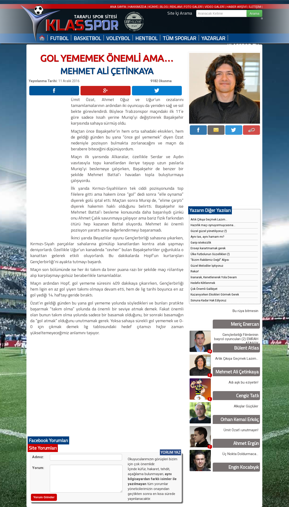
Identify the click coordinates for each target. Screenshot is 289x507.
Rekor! (195, 271)
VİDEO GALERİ (215, 6)
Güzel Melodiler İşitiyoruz (207, 265)
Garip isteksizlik (201, 242)
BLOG (164, 6)
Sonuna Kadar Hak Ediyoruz (208, 300)
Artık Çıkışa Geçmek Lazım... (209, 219)
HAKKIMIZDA (137, 6)
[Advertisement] (49, 167)
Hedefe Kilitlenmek (203, 283)
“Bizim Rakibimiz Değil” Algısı (210, 260)
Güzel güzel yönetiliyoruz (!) (209, 231)
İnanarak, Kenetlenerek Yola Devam (214, 277)
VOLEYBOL (118, 38)
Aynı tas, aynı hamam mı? (207, 236)
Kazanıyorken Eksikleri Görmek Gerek (215, 294)
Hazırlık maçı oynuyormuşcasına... (213, 225)
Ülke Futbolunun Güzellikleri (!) (210, 254)
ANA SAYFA (118, 6)
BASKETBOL (87, 38)
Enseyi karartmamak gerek (208, 248)
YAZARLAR (213, 38)
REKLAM (176, 6)
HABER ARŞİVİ (237, 6)
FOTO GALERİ (193, 6)
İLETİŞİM (255, 6)
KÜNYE (153, 6)
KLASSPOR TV (243, 46)
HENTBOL (146, 38)
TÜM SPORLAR (179, 38)
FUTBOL (59, 38)
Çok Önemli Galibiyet (204, 289)
